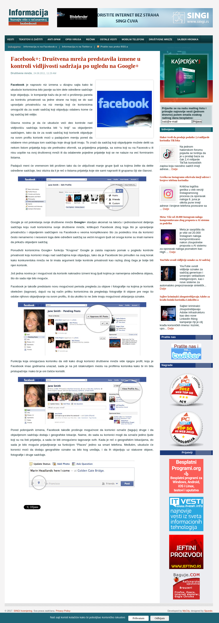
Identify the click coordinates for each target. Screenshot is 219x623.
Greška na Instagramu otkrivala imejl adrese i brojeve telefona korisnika (185, 179)
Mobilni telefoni (133, 39)
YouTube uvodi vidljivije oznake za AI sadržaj (185, 259)
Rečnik (90, 39)
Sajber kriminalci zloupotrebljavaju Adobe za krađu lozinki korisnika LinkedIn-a (185, 298)
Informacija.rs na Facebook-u (40, 46)
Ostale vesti (108, 39)
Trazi (205, 47)
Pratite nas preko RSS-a (112, 46)
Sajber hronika (187, 39)
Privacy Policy (63, 611)
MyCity (186, 611)
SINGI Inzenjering (23, 611)
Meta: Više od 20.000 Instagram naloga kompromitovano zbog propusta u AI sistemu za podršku (184, 220)
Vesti (10, 39)
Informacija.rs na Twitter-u (77, 46)
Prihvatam (138, 618)
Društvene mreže (160, 39)
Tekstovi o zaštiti (31, 39)
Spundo (208, 611)
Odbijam (160, 618)
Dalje (174, 169)
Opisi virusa (73, 39)
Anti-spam (53, 39)
